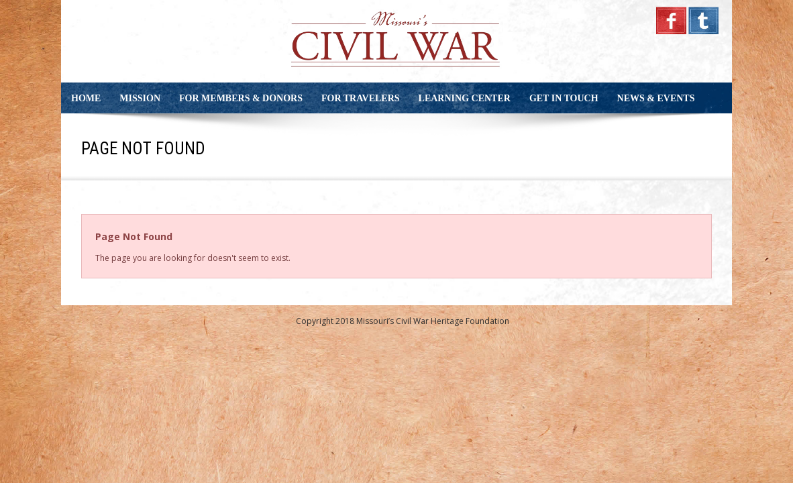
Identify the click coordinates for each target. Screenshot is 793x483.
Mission (139, 98)
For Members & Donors (241, 98)
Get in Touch (563, 98)
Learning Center (465, 98)
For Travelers (360, 98)
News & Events (656, 98)
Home (86, 98)
